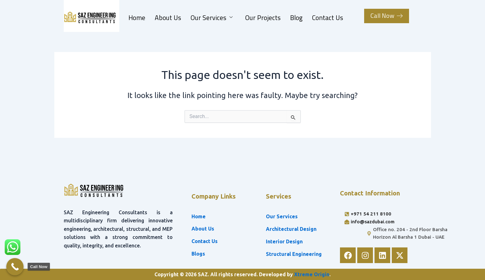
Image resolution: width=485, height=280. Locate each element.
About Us (168, 18)
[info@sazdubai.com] (397, 222)
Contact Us (327, 18)
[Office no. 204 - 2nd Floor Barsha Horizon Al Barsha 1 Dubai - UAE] (437, 233)
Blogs (198, 254)
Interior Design (284, 241)
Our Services (212, 18)
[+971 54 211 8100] (397, 214)
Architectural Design (291, 229)
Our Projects (263, 18)
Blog (296, 18)
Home (136, 18)
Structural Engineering (294, 254)
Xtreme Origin (311, 274)
